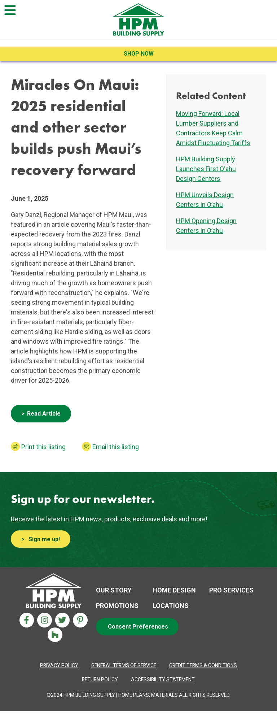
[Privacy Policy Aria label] (59, 666)
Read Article (44, 413)
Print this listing (43, 447)
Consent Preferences (138, 626)
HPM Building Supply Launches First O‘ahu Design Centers (206, 168)
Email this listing (115, 447)
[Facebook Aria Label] (26, 620)
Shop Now (139, 53)
